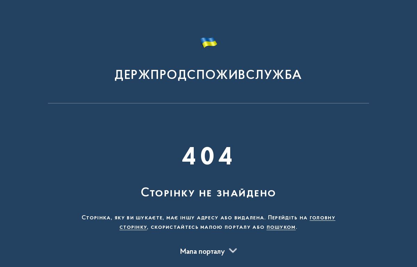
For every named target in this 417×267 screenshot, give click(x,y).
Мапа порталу (202, 252)
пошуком (281, 227)
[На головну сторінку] (208, 55)
